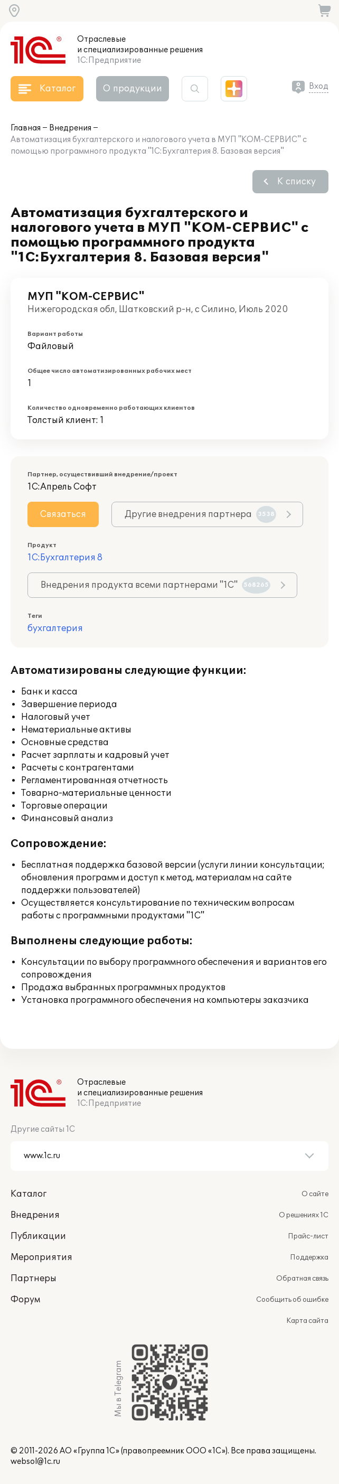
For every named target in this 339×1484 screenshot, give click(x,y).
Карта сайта (307, 1321)
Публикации (38, 1236)
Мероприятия (41, 1257)
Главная (26, 128)
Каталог (28, 1194)
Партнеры (33, 1278)
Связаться (63, 514)
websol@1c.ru (35, 1461)
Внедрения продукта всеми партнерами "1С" (155, 585)
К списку (296, 181)
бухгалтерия (55, 628)
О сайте (315, 1194)
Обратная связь (302, 1278)
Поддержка (309, 1257)
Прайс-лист (308, 1236)
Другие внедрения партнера (200, 514)
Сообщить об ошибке (292, 1299)
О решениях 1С (303, 1215)
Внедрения (70, 128)
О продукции (132, 88)
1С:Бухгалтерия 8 (64, 557)
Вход (318, 86)
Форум (25, 1299)
